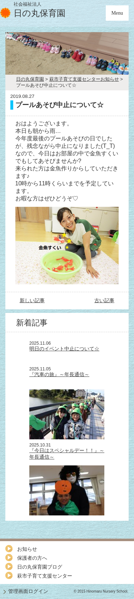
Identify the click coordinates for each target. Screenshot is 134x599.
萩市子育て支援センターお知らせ (84, 79)
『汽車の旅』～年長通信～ (59, 374)
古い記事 (104, 300)
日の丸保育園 (30, 79)
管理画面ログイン (28, 591)
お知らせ (27, 549)
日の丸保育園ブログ (39, 567)
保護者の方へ (32, 558)
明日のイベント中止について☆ (64, 348)
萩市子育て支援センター (44, 576)
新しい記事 (32, 300)
